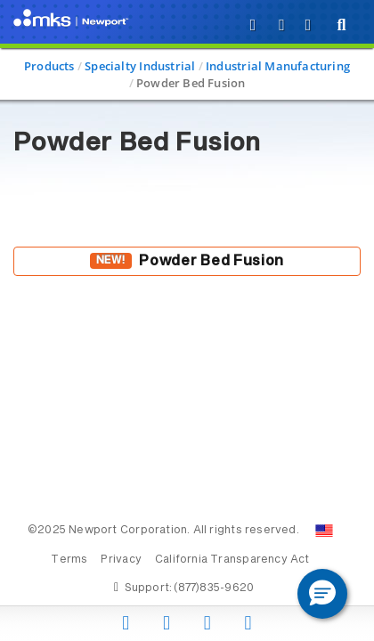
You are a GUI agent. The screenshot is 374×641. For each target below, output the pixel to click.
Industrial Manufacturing (278, 66)
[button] (322, 594)
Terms (69, 560)
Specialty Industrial (140, 66)
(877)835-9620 (214, 588)
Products (49, 66)
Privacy (121, 560)
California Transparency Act (232, 560)
